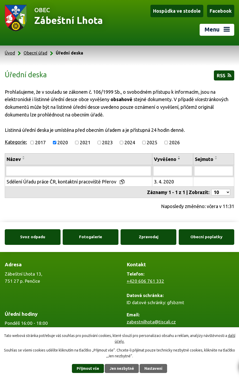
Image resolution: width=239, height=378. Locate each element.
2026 (174, 142)
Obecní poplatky (206, 237)
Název (14, 159)
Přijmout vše (88, 368)
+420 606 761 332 (145, 281)
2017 (40, 142)
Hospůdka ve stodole (177, 11)
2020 (62, 142)
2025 (152, 142)
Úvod (10, 53)
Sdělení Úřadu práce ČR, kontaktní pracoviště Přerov (66, 181)
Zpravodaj (148, 237)
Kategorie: (16, 142)
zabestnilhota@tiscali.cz (151, 321)
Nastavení (153, 368)
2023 (107, 142)
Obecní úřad (35, 53)
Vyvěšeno (165, 159)
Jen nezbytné (122, 368)
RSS (224, 75)
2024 (130, 142)
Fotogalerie (90, 237)
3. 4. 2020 (164, 181)
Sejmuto (204, 159)
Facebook (221, 11)
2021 (85, 142)
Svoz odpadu (32, 237)
